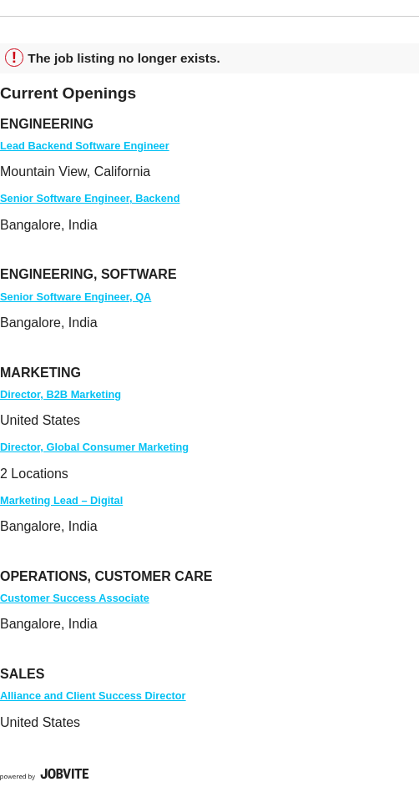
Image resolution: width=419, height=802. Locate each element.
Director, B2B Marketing (60, 394)
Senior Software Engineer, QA (75, 296)
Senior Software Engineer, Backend (89, 198)
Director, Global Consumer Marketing (94, 447)
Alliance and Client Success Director (93, 695)
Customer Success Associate (74, 598)
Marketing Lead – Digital (61, 500)
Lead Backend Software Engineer (84, 145)
